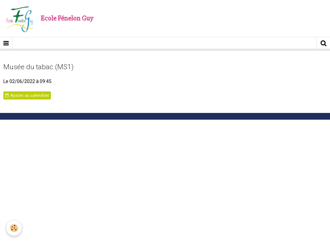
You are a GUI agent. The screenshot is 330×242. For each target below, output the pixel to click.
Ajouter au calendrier (27, 95)
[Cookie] (14, 228)
